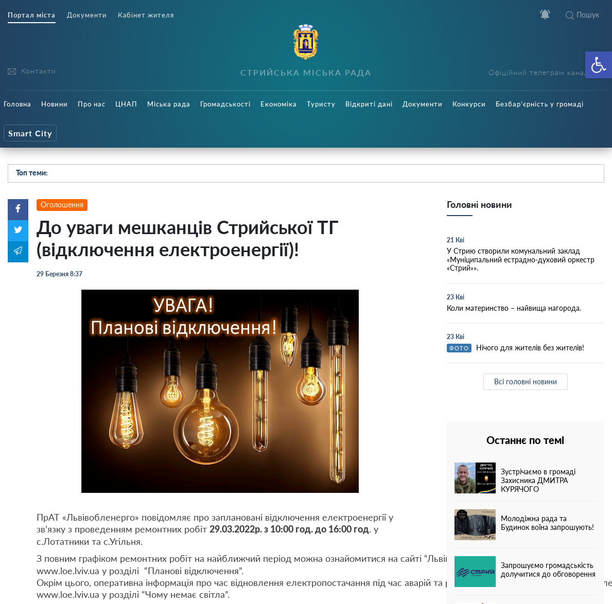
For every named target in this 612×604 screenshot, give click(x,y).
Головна (17, 104)
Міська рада (168, 104)
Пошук (582, 14)
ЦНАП (126, 104)
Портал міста (32, 15)
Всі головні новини (525, 381)
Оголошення (62, 204)
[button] (598, 64)
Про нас (92, 104)
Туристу (321, 104)
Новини (54, 104)
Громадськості (225, 104)
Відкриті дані (369, 104)
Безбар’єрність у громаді (540, 104)
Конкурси (469, 104)
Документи (87, 15)
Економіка (278, 104)
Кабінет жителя (146, 15)
